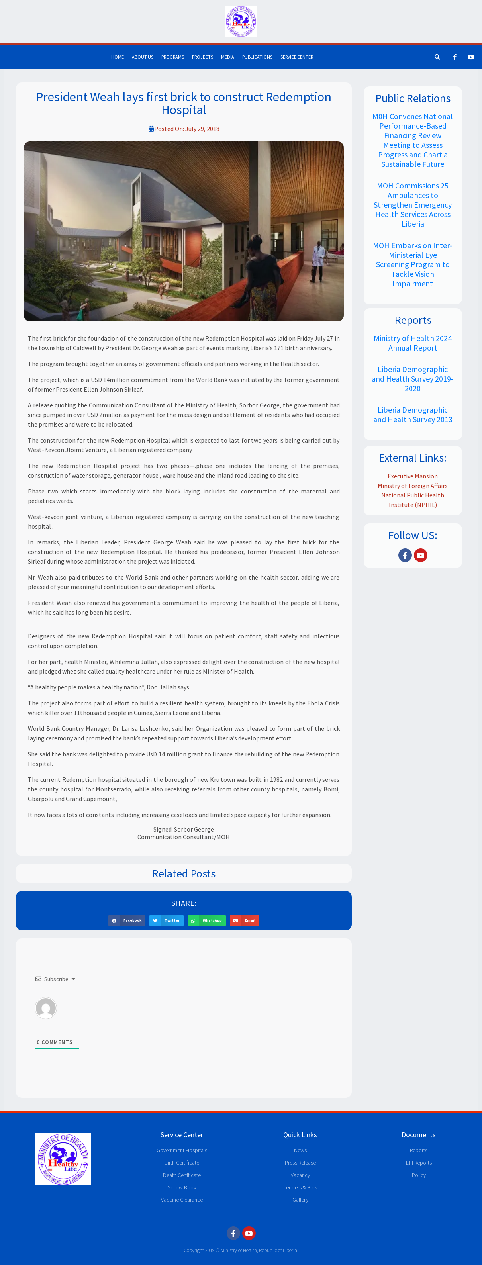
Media (227, 57)
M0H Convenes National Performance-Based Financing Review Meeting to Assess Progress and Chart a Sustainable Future (412, 140)
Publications (257, 57)
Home (117, 57)
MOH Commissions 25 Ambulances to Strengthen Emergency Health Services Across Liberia (413, 204)
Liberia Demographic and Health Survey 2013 (413, 414)
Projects (202, 57)
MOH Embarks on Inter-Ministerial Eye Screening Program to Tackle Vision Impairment (413, 264)
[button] (126, 920)
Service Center (296, 57)
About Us (142, 57)
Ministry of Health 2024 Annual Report (413, 342)
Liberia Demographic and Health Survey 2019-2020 (413, 378)
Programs (172, 57)
